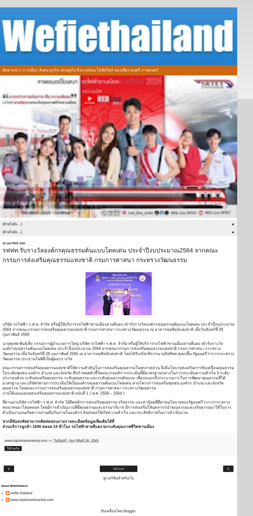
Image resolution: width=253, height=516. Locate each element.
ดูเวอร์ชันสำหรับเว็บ (118, 478)
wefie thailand (21, 493)
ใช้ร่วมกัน (13, 448)
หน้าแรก (118, 469)
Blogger (129, 511)
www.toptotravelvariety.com (32, 500)
